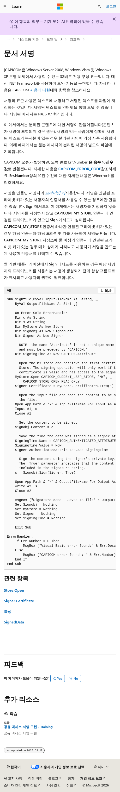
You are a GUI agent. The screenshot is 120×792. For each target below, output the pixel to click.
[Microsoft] (60, 6)
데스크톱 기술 (28, 39)
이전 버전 (35, 778)
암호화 (75, 39)
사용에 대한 (40, 89)
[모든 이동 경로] (8, 39)
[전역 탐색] (5, 6)
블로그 (53, 778)
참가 (71, 778)
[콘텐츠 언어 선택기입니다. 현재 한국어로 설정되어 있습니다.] (14, 767)
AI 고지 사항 (13, 778)
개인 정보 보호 (91, 778)
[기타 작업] (112, 39)
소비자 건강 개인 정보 (20, 785)
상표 (69, 785)
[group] (60, 432)
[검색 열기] (99, 6)
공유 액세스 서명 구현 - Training (28, 727)
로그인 (111, 6)
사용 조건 (53, 785)
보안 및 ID (54, 39)
